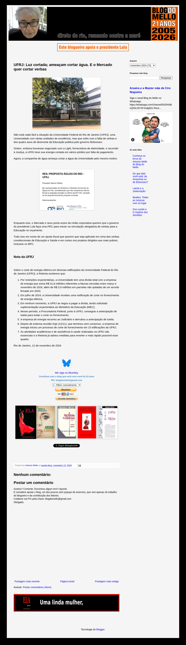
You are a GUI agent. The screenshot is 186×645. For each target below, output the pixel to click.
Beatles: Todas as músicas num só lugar (140, 200)
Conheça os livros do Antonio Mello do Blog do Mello (140, 161)
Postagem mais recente (27, 581)
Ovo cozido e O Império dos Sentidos (140, 212)
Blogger (100, 629)
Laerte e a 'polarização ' (140, 190)
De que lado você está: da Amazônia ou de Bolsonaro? (140, 177)
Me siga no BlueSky (66, 372)
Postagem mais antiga (107, 581)
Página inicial (67, 581)
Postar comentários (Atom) (37, 587)
